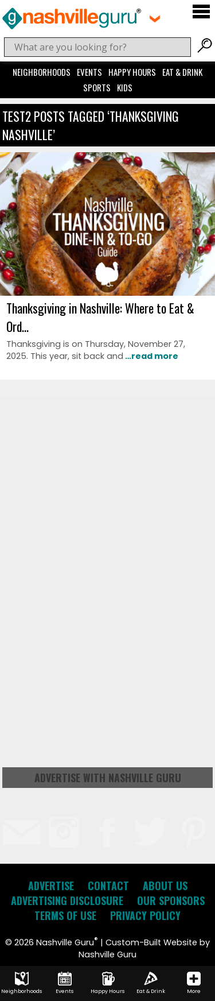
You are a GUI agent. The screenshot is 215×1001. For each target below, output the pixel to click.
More (194, 983)
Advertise (51, 885)
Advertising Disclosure (67, 900)
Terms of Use (65, 915)
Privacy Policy (145, 915)
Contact (108, 885)
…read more (150, 356)
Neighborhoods (42, 71)
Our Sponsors (171, 900)
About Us (165, 885)
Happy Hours (132, 71)
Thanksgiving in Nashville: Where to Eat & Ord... (100, 317)
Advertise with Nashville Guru (107, 777)
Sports (97, 87)
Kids (124, 87)
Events (89, 71)
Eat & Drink (182, 71)
